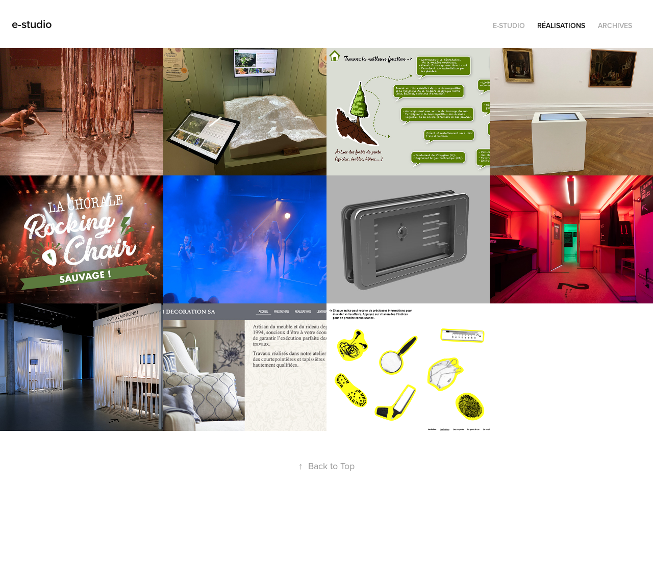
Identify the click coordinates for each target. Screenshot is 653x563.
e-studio (32, 24)
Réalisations (561, 25)
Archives (615, 25)
